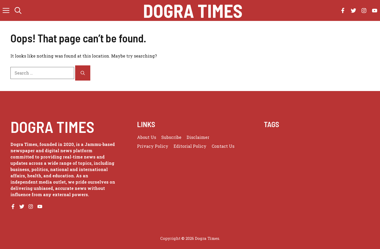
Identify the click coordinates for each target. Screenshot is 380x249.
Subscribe (171, 137)
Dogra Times (192, 10)
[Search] (82, 73)
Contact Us (223, 146)
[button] (18, 10)
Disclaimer (198, 137)
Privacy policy (152, 146)
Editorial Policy (190, 146)
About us (146, 137)
